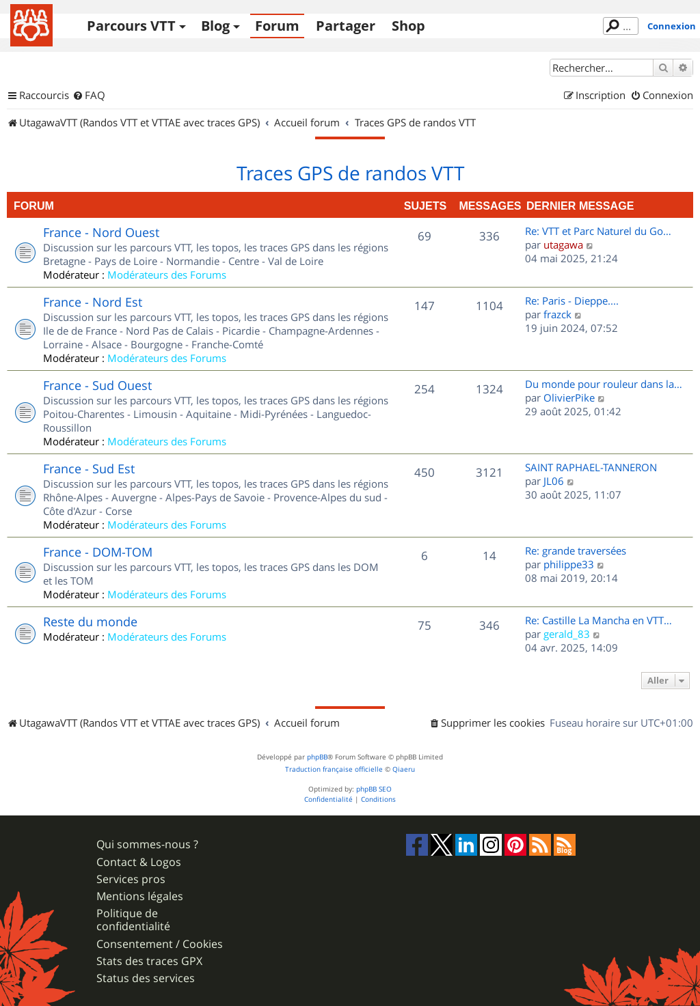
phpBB (317, 757)
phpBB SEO (374, 789)
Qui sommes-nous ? (147, 844)
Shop (408, 25)
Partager (345, 25)
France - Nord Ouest (101, 232)
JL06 (553, 481)
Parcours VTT (131, 25)
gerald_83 (566, 634)
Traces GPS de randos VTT (350, 173)
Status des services (145, 978)
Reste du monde (90, 621)
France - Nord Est (92, 302)
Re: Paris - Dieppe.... (572, 300)
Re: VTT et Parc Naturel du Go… (598, 231)
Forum (277, 25)
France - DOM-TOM (97, 552)
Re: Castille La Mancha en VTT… (598, 620)
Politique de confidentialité (133, 920)
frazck (557, 314)
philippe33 (568, 564)
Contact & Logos (138, 862)
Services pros (130, 879)
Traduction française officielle (334, 769)
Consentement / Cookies (159, 944)
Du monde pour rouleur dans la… (603, 384)
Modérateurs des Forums (166, 274)
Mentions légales (139, 896)
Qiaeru (403, 769)
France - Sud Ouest (97, 385)
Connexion (671, 26)
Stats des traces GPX (149, 961)
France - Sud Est (89, 468)
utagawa (563, 244)
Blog (215, 25)
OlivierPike (569, 397)
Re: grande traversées (575, 550)
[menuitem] (88, 95)
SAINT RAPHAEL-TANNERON (591, 467)
